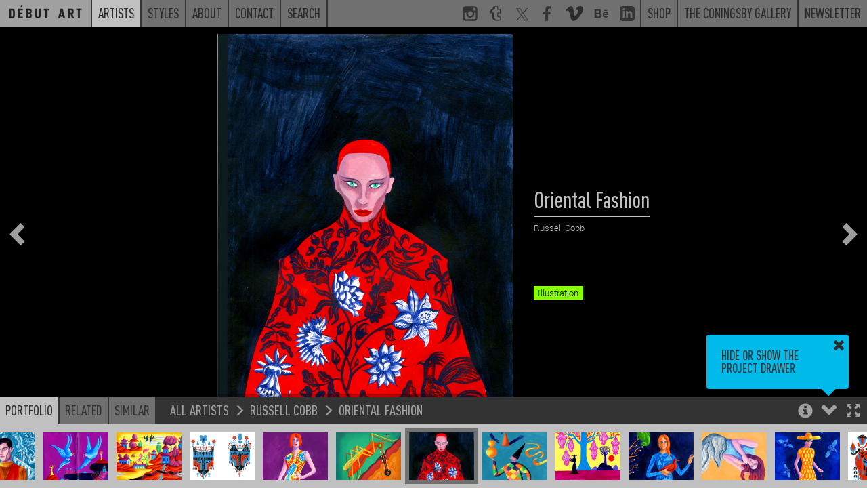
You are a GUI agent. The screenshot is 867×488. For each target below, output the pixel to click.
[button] (853, 412)
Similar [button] (132, 410)
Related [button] (83, 410)
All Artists (199, 410)
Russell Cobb (284, 410)
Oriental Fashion (381, 410)
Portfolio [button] (29, 410)
